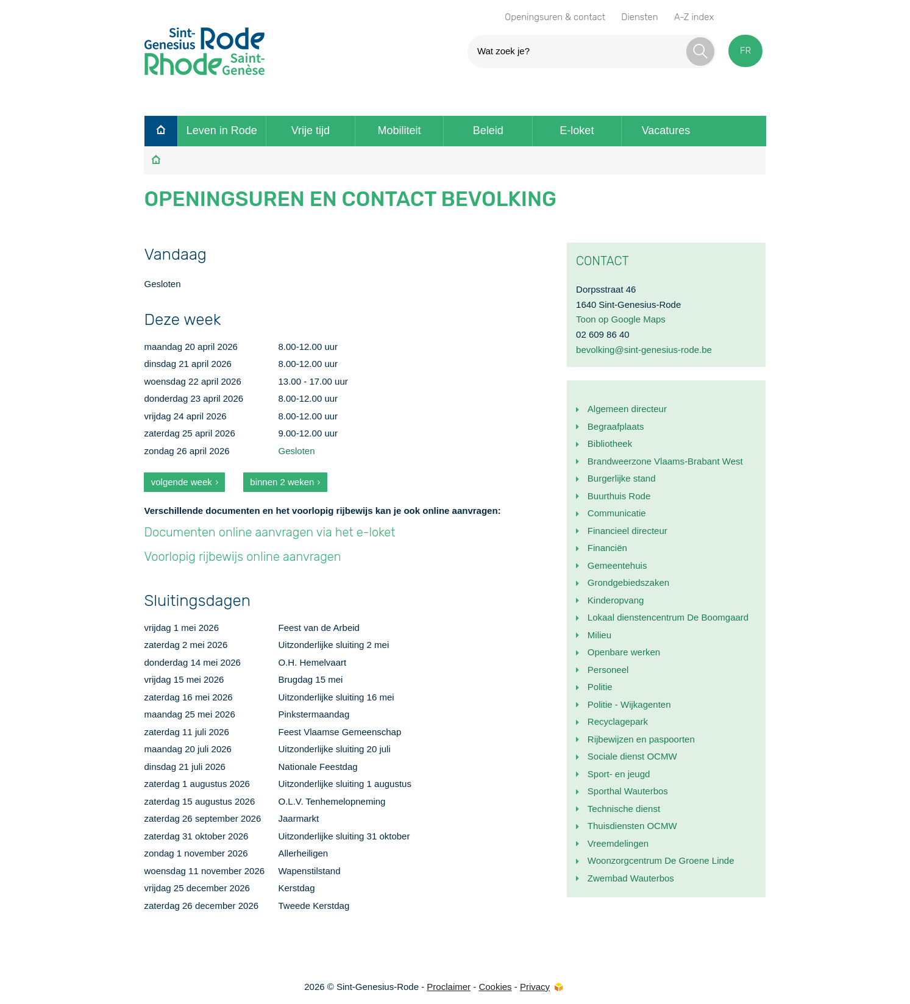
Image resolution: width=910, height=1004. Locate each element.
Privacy (535, 986)
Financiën (607, 548)
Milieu (599, 635)
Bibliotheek (610, 443)
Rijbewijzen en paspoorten (641, 739)
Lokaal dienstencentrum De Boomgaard (668, 617)
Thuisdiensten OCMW (632, 826)
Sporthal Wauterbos (628, 791)
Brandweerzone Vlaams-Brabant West (665, 461)
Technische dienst (624, 808)
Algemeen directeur (627, 409)
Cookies (494, 986)
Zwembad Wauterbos (631, 878)
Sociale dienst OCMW (632, 756)
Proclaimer (449, 986)
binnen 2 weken (282, 482)
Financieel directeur (627, 530)
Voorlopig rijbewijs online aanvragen (242, 556)
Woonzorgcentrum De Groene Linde (661, 860)
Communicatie (617, 513)
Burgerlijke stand (622, 478)
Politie (600, 687)
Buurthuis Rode (619, 496)
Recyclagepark (618, 721)
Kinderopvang (616, 600)
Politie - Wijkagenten (629, 704)
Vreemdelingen (618, 843)
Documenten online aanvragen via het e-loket (269, 532)
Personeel (608, 669)
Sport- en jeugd (619, 774)
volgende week (181, 482)
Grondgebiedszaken (628, 582)
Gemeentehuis (617, 565)
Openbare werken (624, 652)
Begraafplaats (616, 426)
